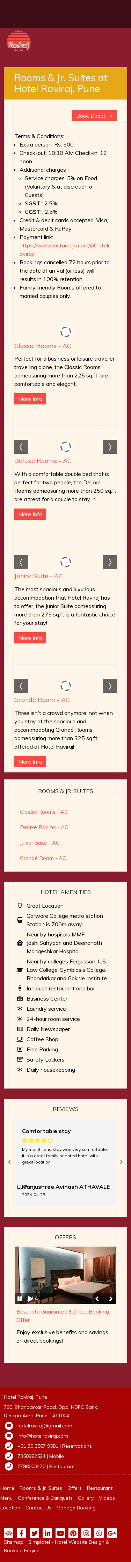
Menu (6, 1498)
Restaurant (99, 1488)
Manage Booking (76, 1508)
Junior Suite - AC (38, 576)
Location (10, 1508)
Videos (107, 1498)
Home (7, 1488)
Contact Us (38, 1508)
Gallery (86, 1498)
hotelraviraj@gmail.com (44, 1426)
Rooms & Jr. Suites (41, 1488)
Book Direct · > (94, 115)
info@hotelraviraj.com (42, 1436)
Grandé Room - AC (42, 700)
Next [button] (121, 1162)
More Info (30, 398)
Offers (74, 1488)
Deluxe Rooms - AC (43, 461)
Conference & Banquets (45, 1498)
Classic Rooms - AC (42, 346)
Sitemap (13, 1542)
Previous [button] (9, 1162)
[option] (65, 1162)
